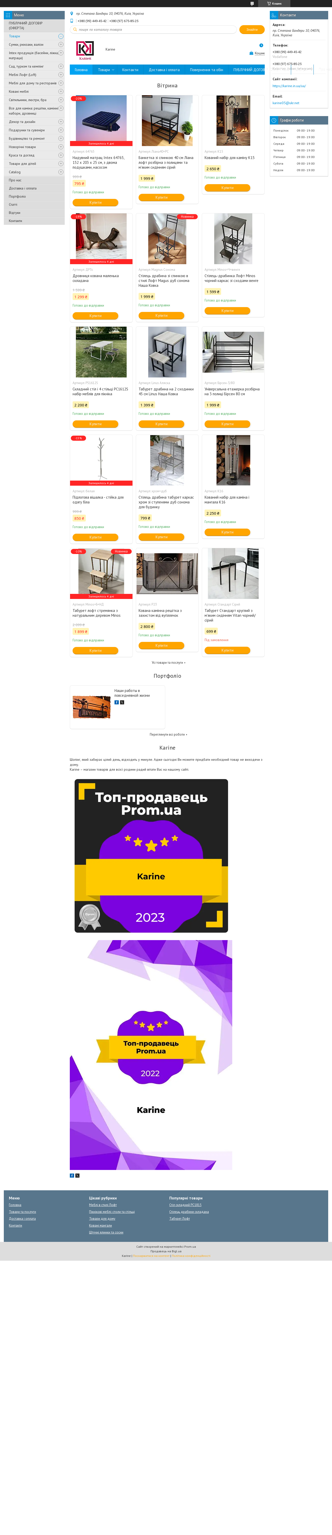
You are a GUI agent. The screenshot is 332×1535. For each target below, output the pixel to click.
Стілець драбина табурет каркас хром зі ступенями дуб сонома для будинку (166, 502)
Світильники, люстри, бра (27, 100)
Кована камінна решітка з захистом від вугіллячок (160, 613)
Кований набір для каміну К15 (230, 157)
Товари (14, 36)
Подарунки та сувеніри (27, 130)
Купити (96, 202)
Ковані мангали (100, 1225)
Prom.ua (190, 1246)
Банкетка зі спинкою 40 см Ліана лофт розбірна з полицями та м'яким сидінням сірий (166, 162)
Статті (13, 204)
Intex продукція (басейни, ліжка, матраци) (33, 55)
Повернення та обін (206, 70)
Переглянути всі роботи (167, 734)
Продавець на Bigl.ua (166, 1251)
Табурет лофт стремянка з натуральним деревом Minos (97, 613)
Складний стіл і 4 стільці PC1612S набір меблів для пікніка (100, 391)
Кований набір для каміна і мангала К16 (227, 499)
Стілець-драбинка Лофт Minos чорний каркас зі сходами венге (231, 278)
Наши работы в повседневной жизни (132, 693)
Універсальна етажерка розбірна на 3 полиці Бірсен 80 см (232, 391)
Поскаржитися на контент (151, 1256)
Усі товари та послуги (167, 662)
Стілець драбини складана (189, 1212)
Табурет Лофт (179, 1218)
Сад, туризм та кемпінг (26, 66)
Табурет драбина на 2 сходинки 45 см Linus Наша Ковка (166, 391)
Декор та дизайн (22, 121)
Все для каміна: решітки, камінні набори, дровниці (33, 111)
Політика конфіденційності (191, 1256)
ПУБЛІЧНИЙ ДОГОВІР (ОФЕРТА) (26, 25)
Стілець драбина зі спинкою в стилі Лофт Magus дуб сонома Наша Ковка (164, 280)
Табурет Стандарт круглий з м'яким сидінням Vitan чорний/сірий (230, 615)
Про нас (15, 180)
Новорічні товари (22, 147)
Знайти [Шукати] (252, 29)
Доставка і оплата (23, 188)
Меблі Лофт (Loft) (22, 74)
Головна (81, 70)
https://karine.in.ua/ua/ (289, 86)
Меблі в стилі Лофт (103, 1205)
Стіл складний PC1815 (185, 1205)
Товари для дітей (22, 163)
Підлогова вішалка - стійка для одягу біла (98, 499)
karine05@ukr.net (286, 103)
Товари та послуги (22, 1212)
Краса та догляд (22, 155)
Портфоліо (17, 196)
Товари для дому (102, 1218)
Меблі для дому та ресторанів (33, 83)
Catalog (15, 172)
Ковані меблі (19, 91)
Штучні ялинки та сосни (106, 1232)
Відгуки (14, 212)
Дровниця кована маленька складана (96, 278)
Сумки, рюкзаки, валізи (26, 44)
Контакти (15, 220)
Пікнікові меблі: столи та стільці (112, 1212)
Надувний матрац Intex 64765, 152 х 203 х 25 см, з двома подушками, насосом (98, 162)
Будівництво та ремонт (27, 138)
